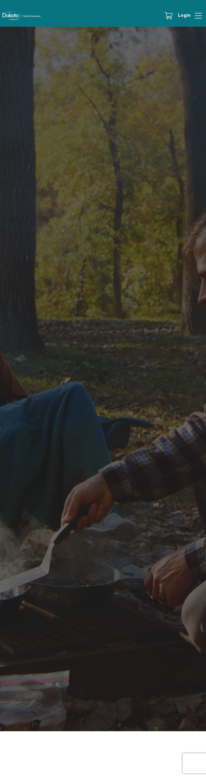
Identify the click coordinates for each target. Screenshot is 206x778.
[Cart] (171, 15)
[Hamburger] (198, 15)
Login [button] (184, 15)
